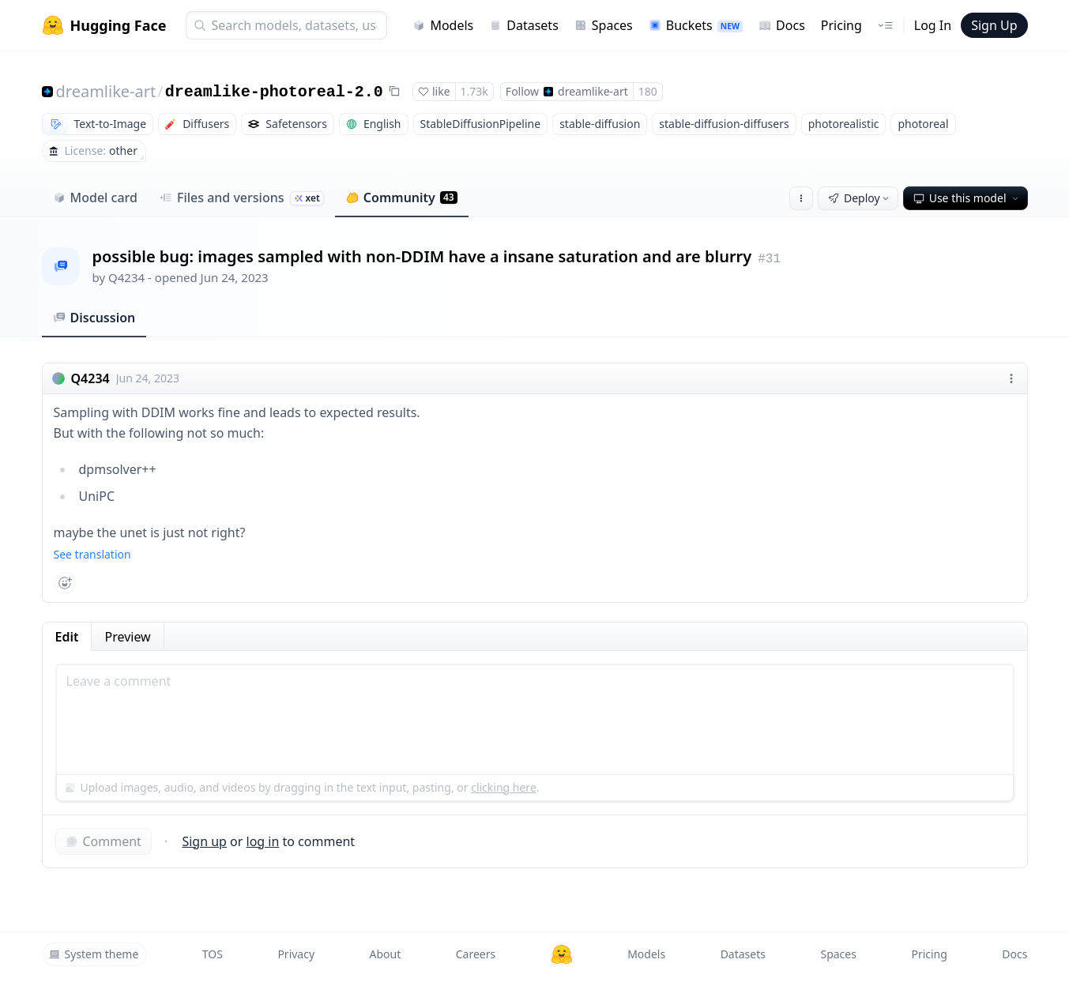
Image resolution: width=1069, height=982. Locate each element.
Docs (781, 25)
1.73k (474, 91)
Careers (475, 953)
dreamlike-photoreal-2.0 (274, 92)
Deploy (859, 197)
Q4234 (126, 277)
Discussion (94, 317)
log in (263, 841)
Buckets (696, 25)
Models (442, 25)
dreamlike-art (106, 91)
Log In (932, 25)
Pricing (841, 25)
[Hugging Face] (562, 954)
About (385, 953)
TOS (212, 953)
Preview (127, 636)
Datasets (524, 25)
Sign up (204, 841)
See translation (92, 554)
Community (401, 197)
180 (647, 91)
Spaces (603, 25)
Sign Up (994, 25)
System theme (94, 953)
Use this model (967, 197)
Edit (67, 636)
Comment (103, 841)
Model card (95, 197)
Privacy (295, 953)
